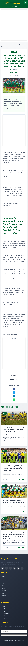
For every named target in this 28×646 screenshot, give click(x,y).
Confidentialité (5, 613)
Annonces (4, 598)
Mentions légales (6, 615)
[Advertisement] (14, 25)
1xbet (3, 606)
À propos (4, 611)
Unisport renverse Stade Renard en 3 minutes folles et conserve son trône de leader (14, 502)
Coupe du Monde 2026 (7, 581)
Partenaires (4, 618)
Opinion (3, 585)
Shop (3, 593)
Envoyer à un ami (14, 379)
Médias (3, 588)
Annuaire (4, 595)
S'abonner (14, 635)
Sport (7, 44)
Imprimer (14, 375)
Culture (3, 583)
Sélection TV (5, 590)
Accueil (2, 44)
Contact (3, 608)
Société (3, 576)
